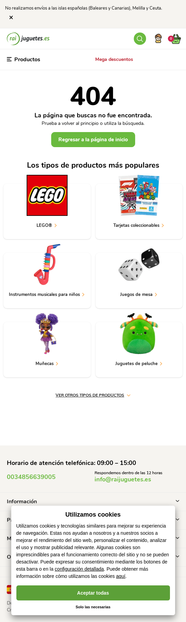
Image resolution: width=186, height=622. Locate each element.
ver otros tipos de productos (93, 395)
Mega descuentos (114, 59)
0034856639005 (31, 477)
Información (93, 501)
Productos (23, 59)
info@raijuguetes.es (123, 479)
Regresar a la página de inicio (93, 139)
